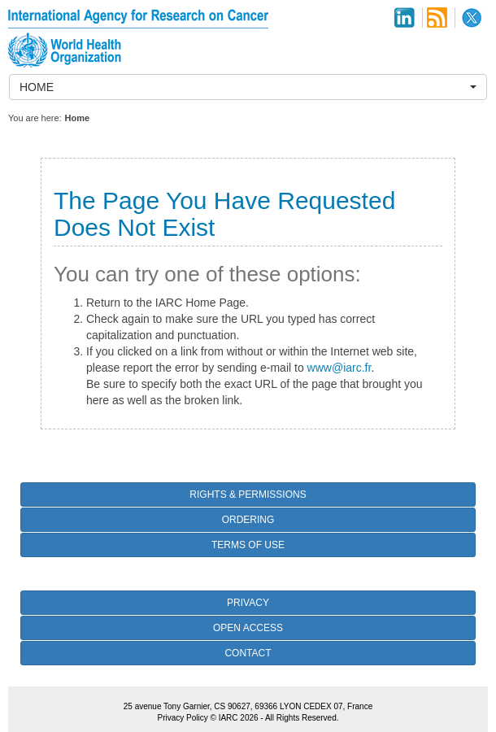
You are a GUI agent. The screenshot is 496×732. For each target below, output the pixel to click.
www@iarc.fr (339, 367)
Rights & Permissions (247, 494)
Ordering (248, 519)
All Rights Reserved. (302, 717)
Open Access (248, 628)
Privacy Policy (182, 717)
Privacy (248, 602)
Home (77, 118)
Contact (247, 653)
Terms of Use (248, 545)
